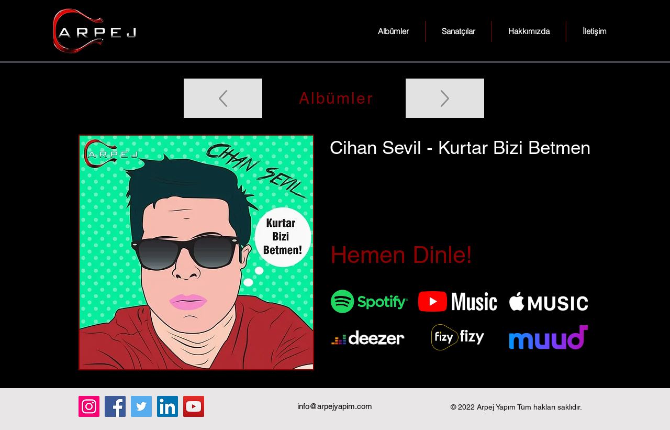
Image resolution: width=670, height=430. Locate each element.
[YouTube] (193, 406)
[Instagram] (89, 406)
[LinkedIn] (167, 406)
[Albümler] (335, 98)
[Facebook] (115, 406)
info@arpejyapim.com (334, 406)
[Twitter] (141, 406)
